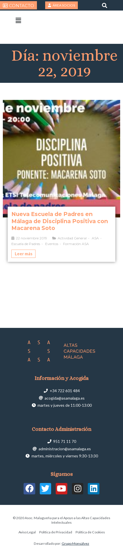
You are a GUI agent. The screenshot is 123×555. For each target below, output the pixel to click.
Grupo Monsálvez (75, 543)
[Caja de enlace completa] (61, 181)
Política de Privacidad (55, 532)
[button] (104, 5)
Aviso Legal (27, 532)
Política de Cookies (90, 532)
